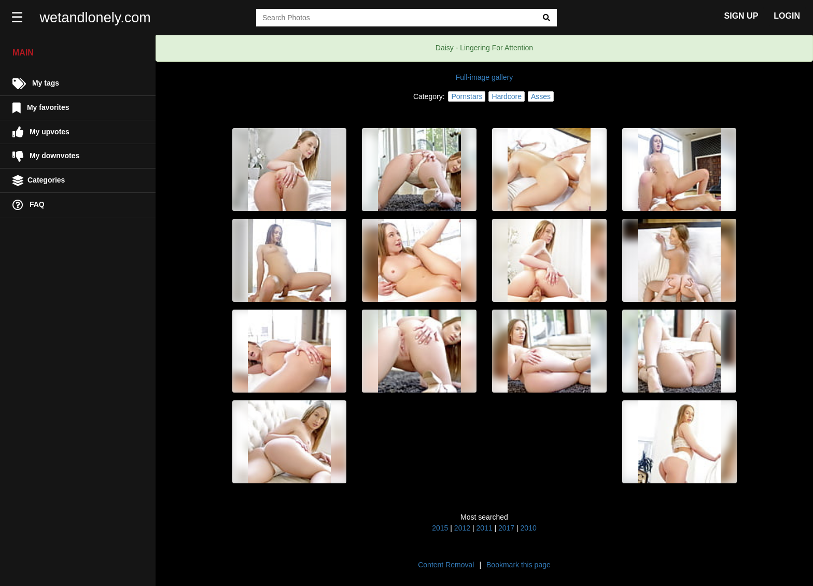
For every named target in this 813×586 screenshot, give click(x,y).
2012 (462, 528)
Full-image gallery (484, 77)
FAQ (28, 205)
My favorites (40, 108)
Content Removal (446, 565)
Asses (541, 96)
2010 (529, 528)
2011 (484, 528)
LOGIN (787, 15)
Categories (38, 180)
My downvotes (45, 156)
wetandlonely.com (96, 17)
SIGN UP (741, 15)
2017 (506, 528)
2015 (440, 528)
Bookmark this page (518, 565)
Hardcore (507, 96)
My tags (35, 83)
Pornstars (466, 96)
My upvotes (40, 132)
